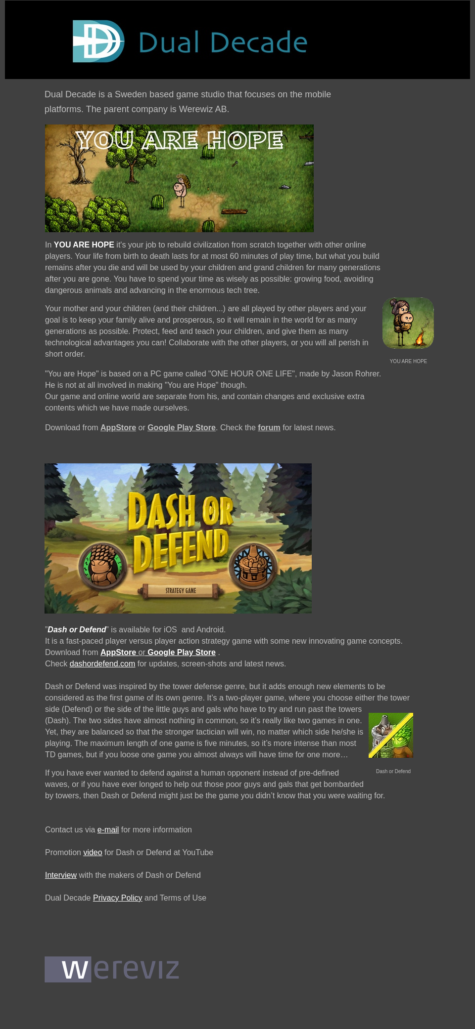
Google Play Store (181, 427)
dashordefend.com (103, 663)
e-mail (108, 829)
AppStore (118, 427)
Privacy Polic (116, 898)
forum (269, 427)
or (142, 652)
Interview (61, 875)
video (92, 852)
